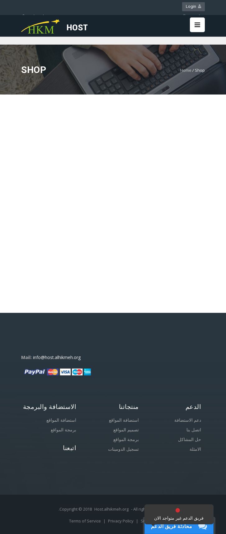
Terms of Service (85, 521)
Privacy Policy (121, 521)
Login (193, 6)
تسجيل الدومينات (123, 449)
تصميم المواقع (126, 430)
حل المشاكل (189, 439)
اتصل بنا (193, 430)
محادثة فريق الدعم (171, 526)
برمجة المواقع (63, 430)
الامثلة (195, 449)
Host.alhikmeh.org (111, 509)
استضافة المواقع (61, 420)
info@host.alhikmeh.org (57, 357)
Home (185, 70)
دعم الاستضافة (187, 420)
